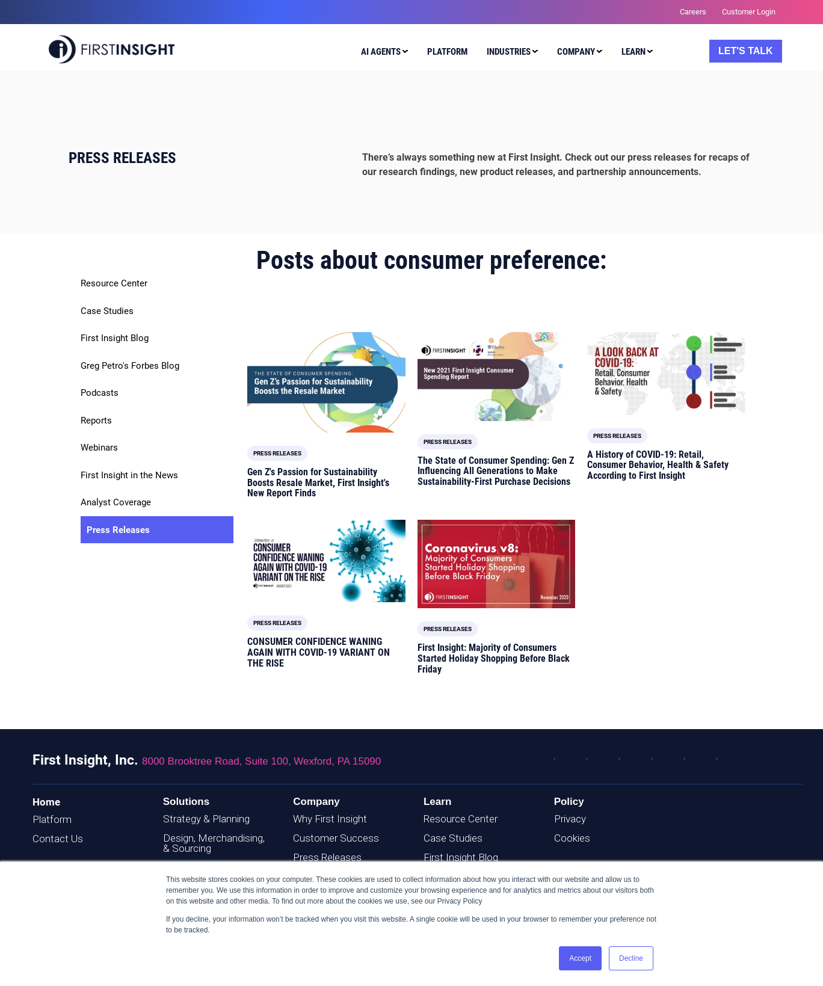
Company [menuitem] (576, 51)
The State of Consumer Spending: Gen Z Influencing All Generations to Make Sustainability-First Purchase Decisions (496, 471)
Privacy (570, 819)
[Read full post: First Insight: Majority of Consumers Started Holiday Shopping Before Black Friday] (497, 564)
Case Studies (107, 311)
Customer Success (336, 838)
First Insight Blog (115, 338)
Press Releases (118, 530)
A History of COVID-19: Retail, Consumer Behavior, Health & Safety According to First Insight (658, 465)
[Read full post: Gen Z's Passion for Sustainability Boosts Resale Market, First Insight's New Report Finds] (326, 382)
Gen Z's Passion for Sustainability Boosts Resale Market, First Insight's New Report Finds (318, 482)
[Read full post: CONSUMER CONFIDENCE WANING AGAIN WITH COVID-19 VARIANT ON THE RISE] (326, 561)
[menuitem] (382, 53)
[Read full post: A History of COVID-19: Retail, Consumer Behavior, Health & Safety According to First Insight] (666, 373)
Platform (52, 819)
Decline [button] (631, 958)
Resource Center (114, 283)
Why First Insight (330, 819)
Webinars (99, 447)
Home (46, 802)
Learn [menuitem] (633, 51)
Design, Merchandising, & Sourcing (214, 843)
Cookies (572, 838)
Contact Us (57, 839)
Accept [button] (580, 958)
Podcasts (100, 392)
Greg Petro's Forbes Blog (130, 365)
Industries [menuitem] (509, 51)
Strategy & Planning (206, 819)
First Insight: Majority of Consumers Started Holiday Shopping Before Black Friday (494, 658)
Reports (96, 420)
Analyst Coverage (116, 502)
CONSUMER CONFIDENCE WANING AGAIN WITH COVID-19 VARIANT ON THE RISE (318, 652)
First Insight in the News (129, 475)
